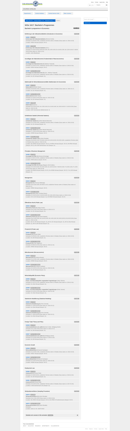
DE (89, 5)
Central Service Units (54, 13)
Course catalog (29, 9)
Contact (96, 2)
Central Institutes (40, 13)
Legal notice (102, 2)
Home (92, 2)
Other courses (68, 13)
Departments (28, 13)
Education (31, 425)
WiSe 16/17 (29, 20)
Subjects (98, 4)
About (24, 425)
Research (37, 425)
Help (107, 2)
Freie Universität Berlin (28, 424)
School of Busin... (38, 20)
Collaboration (55, 425)
